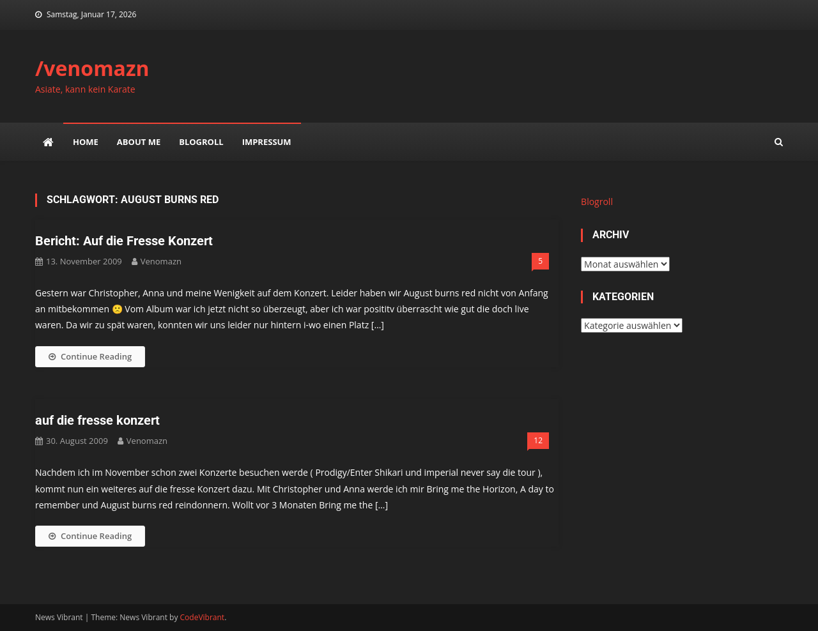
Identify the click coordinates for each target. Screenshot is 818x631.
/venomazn (92, 68)
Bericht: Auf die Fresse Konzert (124, 240)
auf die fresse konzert (97, 420)
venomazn (161, 261)
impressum (266, 142)
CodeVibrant (202, 617)
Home (85, 142)
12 (538, 440)
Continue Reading (90, 356)
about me (138, 142)
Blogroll (201, 142)
